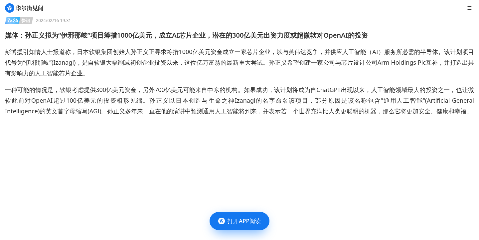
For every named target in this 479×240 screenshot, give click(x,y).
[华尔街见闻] (24, 8)
